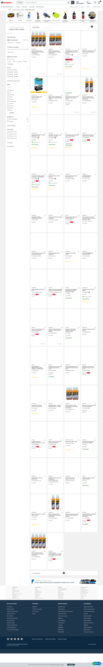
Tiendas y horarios (11, 627)
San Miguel (19, 61)
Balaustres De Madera (15, 604)
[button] (49, 2)
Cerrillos (9, 61)
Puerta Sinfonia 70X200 (84, 606)
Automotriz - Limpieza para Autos (18, 9)
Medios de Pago (10, 622)
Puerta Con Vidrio (84, 607)
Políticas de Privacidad (50, 652)
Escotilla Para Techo (61, 604)
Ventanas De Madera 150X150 (63, 603)
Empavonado (14, 608)
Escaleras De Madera (38, 605)
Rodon (13, 606)
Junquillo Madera (83, 603)
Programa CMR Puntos (12, 638)
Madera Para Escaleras (38, 611)
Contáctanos (10, 620)
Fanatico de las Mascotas (89, 622)
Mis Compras (35, 624)
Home (10, 9)
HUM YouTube (87, 643)
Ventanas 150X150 (61, 607)
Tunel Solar (37, 604)
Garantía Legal (10, 629)
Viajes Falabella (87, 631)
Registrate (34, 620)
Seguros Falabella (87, 629)
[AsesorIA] (96, 663)
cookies (62, 664)
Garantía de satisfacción (12, 631)
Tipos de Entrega (40, 6)
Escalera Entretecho (15, 611)
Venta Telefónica (61, 634)
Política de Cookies (62, 652)
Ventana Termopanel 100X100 (17, 607)
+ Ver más (11, 112)
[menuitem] (73, 7)
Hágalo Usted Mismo (88, 620)
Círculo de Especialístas (89, 624)
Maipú (14, 61)
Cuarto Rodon (60, 610)
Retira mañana (10, 52)
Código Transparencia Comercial (65, 624)
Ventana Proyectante (15, 605)
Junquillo (82, 610)
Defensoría (60, 631)
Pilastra (82, 608)
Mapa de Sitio (61, 645)
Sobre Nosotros (61, 620)
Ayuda (33, 627)
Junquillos (14, 610)
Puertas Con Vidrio (84, 609)
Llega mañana (18, 42)
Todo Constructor (62, 627)
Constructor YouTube (88, 645)
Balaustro (13, 603)
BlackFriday (60, 643)
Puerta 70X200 (37, 608)
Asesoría (18, 6)
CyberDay (60, 638)
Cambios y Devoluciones (12, 624)
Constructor (24, 6)
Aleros (59, 605)
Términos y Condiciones (37, 652)
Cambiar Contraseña (37, 622)
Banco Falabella (87, 634)
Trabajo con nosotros (62, 629)
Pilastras (36, 610)
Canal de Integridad (11, 640)
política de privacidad (55, 664)
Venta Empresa (61, 622)
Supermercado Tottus (88, 636)
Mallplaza (86, 638)
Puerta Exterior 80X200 (84, 604)
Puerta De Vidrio (60, 606)
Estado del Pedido (11, 636)
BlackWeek (60, 640)
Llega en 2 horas (11, 42)
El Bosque (25, 61)
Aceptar (71, 664)
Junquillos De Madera (15, 609)
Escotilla (36, 607)
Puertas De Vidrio (61, 609)
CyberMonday (61, 636)
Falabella (86, 627)
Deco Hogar (31, 6)
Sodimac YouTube (88, 640)
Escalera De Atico (61, 608)
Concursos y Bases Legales (13, 643)
